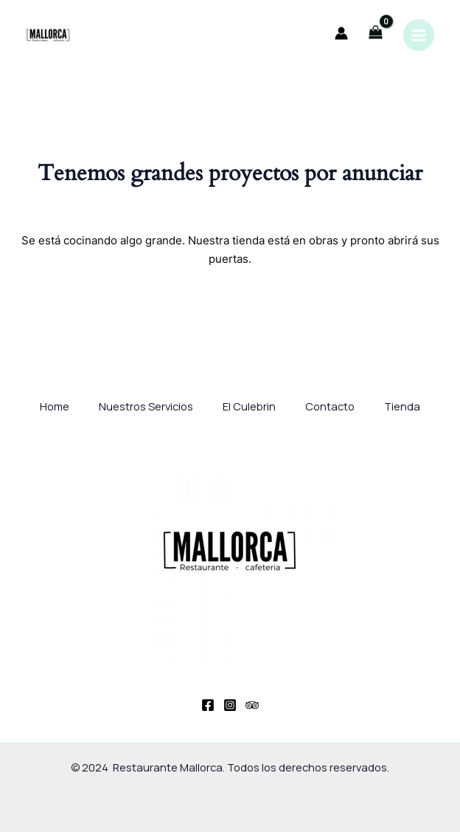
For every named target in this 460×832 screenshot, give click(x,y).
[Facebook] (208, 705)
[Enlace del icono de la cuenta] (341, 33)
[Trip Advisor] (252, 705)
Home (54, 406)
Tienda (402, 406)
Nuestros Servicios (146, 406)
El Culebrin (249, 406)
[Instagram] (230, 705)
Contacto (330, 406)
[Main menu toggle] (418, 34)
